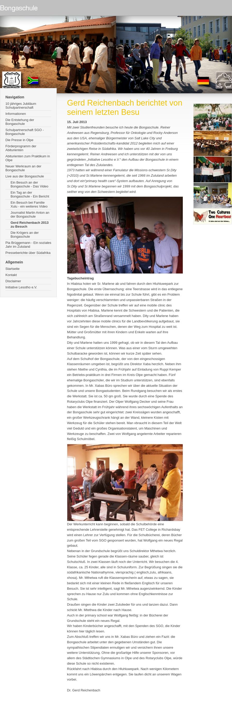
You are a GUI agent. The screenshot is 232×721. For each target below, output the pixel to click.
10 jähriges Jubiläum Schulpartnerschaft (20, 105)
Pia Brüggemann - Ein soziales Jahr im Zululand (28, 244)
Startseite (12, 269)
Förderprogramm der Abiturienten (20, 148)
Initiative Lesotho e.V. (21, 287)
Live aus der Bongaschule (24, 176)
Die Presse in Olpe (19, 140)
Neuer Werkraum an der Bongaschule (23, 168)
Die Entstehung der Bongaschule (19, 122)
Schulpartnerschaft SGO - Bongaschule (24, 132)
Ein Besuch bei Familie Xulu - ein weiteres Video (29, 204)
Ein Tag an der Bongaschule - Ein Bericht (30, 194)
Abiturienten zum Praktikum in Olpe (27, 158)
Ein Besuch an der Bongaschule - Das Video (29, 184)
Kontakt (11, 275)
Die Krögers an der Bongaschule (25, 234)
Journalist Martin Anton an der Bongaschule (30, 214)
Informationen (15, 114)
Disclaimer (13, 281)
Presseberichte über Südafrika (28, 253)
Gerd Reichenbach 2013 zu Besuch (29, 224)
